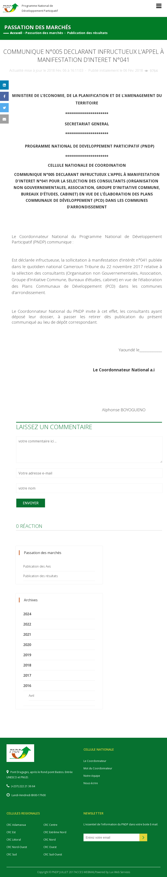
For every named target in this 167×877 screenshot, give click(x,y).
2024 (27, 614)
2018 (27, 665)
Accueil (16, 33)
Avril (31, 695)
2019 (27, 655)
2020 (27, 644)
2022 (27, 624)
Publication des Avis (37, 566)
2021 (27, 634)
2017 (27, 675)
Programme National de (40, 8)
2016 (27, 685)
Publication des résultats (40, 576)
